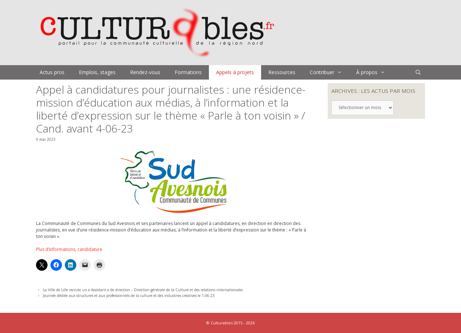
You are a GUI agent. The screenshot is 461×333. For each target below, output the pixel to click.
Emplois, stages (97, 72)
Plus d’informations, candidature (69, 249)
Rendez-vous (145, 72)
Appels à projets (235, 72)
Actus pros (52, 72)
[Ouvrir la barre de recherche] (418, 72)
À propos (374, 72)
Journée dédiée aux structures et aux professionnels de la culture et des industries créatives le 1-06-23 (129, 295)
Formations (188, 72)
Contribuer (329, 72)
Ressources (281, 72)
